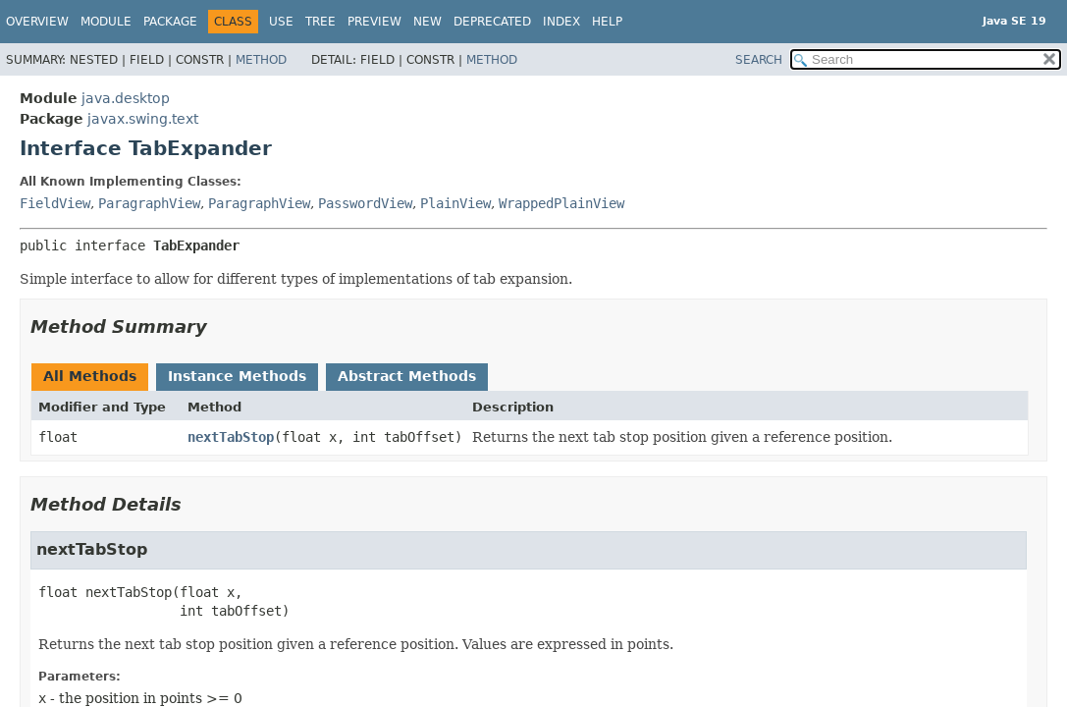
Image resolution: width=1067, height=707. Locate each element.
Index (561, 21)
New (427, 21)
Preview (374, 21)
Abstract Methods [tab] (407, 376)
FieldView (55, 203)
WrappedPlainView (561, 203)
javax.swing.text (142, 119)
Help (607, 21)
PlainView (455, 203)
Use (281, 21)
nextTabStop (230, 437)
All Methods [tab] (89, 376)
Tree (320, 21)
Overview (37, 21)
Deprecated (492, 21)
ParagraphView (149, 203)
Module (106, 21)
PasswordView (365, 203)
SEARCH (758, 60)
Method (261, 60)
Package (170, 21)
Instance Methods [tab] (237, 376)
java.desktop (125, 98)
